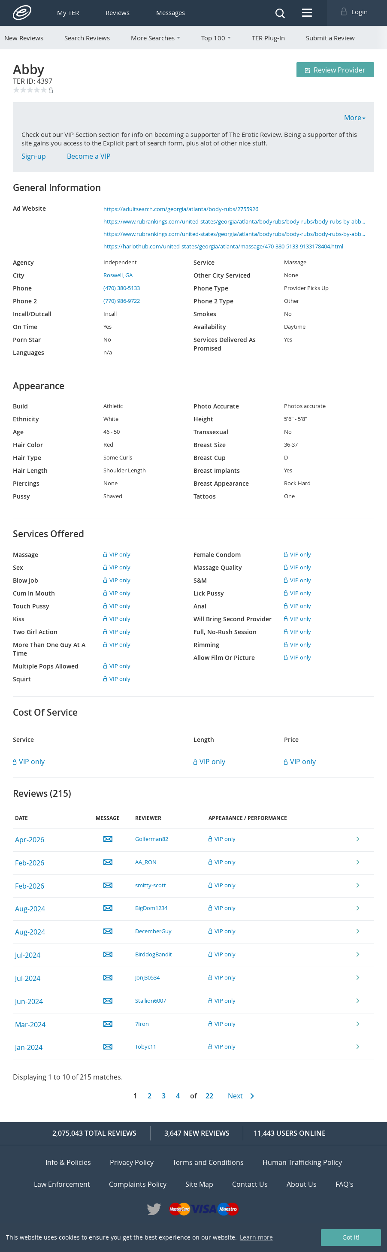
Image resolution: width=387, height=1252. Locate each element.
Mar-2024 (30, 1024)
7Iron (142, 1024)
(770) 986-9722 (121, 301)
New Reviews (23, 37)
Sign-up (33, 156)
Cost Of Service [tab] (45, 712)
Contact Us (250, 1183)
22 (209, 1096)
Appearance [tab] (38, 386)
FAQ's (345, 1183)
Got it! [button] (351, 1237)
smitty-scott (150, 885)
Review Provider (335, 70)
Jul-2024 (27, 955)
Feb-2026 (29, 863)
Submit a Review (330, 37)
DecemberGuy (153, 931)
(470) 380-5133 (121, 288)
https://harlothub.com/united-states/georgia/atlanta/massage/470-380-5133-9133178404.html (223, 246)
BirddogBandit (153, 954)
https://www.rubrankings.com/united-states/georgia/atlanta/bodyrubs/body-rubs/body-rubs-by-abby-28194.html (234, 221)
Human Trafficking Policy (302, 1162)
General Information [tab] (57, 188)
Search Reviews (87, 37)
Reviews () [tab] (42, 793)
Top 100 (216, 37)
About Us (302, 1183)
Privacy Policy (132, 1162)
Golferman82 (151, 839)
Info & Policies (68, 1162)
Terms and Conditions (208, 1162)
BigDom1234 (151, 908)
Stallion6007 (150, 1000)
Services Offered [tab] (48, 534)
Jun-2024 (29, 1001)
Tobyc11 (145, 1046)
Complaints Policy (137, 1183)
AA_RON (146, 862)
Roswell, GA (118, 275)
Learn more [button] (256, 1237)
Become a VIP (89, 156)
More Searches (155, 37)
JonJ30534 (147, 977)
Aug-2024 (30, 908)
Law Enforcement (62, 1183)
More (355, 117)
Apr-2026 (29, 839)
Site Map (199, 1183)
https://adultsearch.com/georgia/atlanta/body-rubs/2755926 (180, 209)
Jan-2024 (28, 1047)
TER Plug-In (268, 37)
